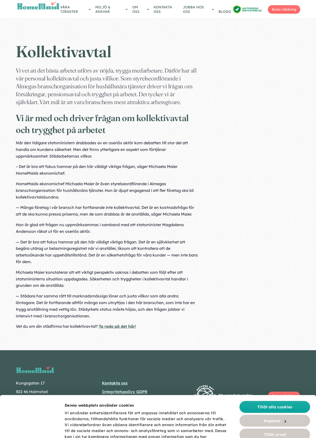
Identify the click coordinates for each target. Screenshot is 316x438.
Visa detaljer (277, 428)
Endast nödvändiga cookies (275, 406)
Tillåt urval (275, 393)
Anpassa (275, 379)
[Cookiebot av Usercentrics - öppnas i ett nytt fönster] (32, 428)
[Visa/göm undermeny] (75, 10)
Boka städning (284, 9)
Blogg (224, 11)
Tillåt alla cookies (274, 365)
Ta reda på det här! (117, 326)
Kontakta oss (163, 9)
